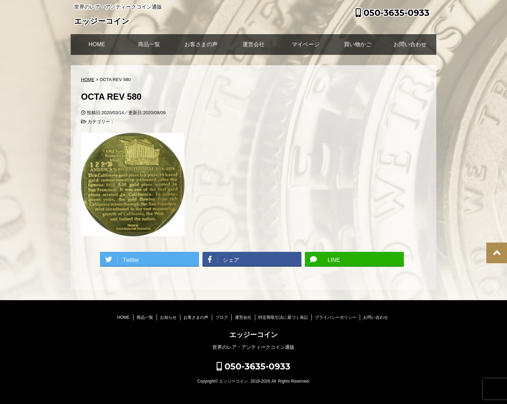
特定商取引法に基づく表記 (283, 317)
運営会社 (253, 44)
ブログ (222, 317)
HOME (97, 44)
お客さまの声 (201, 44)
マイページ (305, 44)
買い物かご (357, 44)
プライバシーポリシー (335, 317)
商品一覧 (149, 44)
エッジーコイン (101, 22)
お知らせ (168, 317)
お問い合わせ (410, 44)
